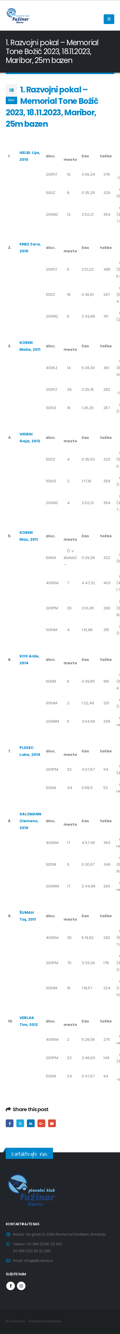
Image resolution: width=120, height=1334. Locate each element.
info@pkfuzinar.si (38, 1260)
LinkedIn (31, 1123)
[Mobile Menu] (109, 19)
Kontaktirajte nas (29, 1154)
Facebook (9, 1123)
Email (52, 1123)
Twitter (20, 1123)
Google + (41, 1123)
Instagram (21, 1286)
